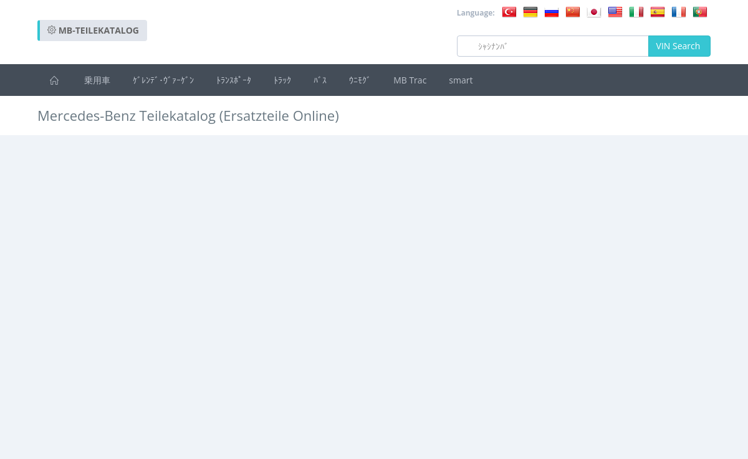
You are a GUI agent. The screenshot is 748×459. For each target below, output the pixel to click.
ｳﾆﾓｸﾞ (360, 80)
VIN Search (679, 46)
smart (460, 80)
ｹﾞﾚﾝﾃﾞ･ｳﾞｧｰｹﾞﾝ (163, 80)
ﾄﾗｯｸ (282, 80)
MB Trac (409, 80)
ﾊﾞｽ (320, 80)
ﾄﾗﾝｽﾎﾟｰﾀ (233, 80)
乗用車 (97, 80)
